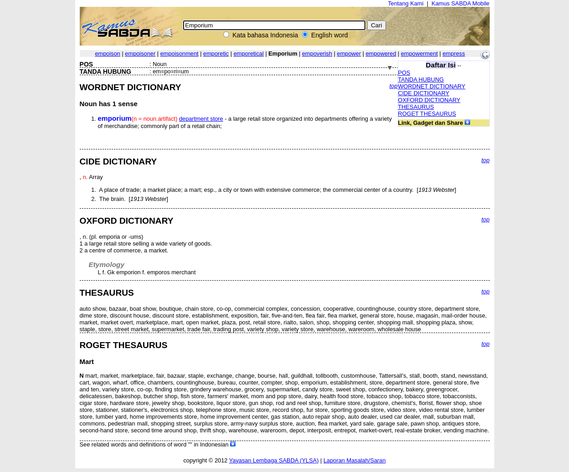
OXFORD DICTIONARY (429, 100)
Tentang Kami (405, 3)
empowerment (419, 53)
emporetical (249, 53)
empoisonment (179, 53)
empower (349, 53)
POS (404, 72)
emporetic (216, 53)
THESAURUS (416, 106)
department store (201, 118)
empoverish (317, 53)
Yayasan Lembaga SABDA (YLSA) (274, 460)
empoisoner (140, 53)
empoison (107, 53)
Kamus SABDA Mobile (460, 3)
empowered (381, 53)
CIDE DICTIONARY (424, 93)
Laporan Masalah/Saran (354, 460)
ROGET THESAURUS (427, 113)
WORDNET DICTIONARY (432, 86)
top (394, 85)
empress (454, 53)
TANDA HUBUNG (421, 79)
